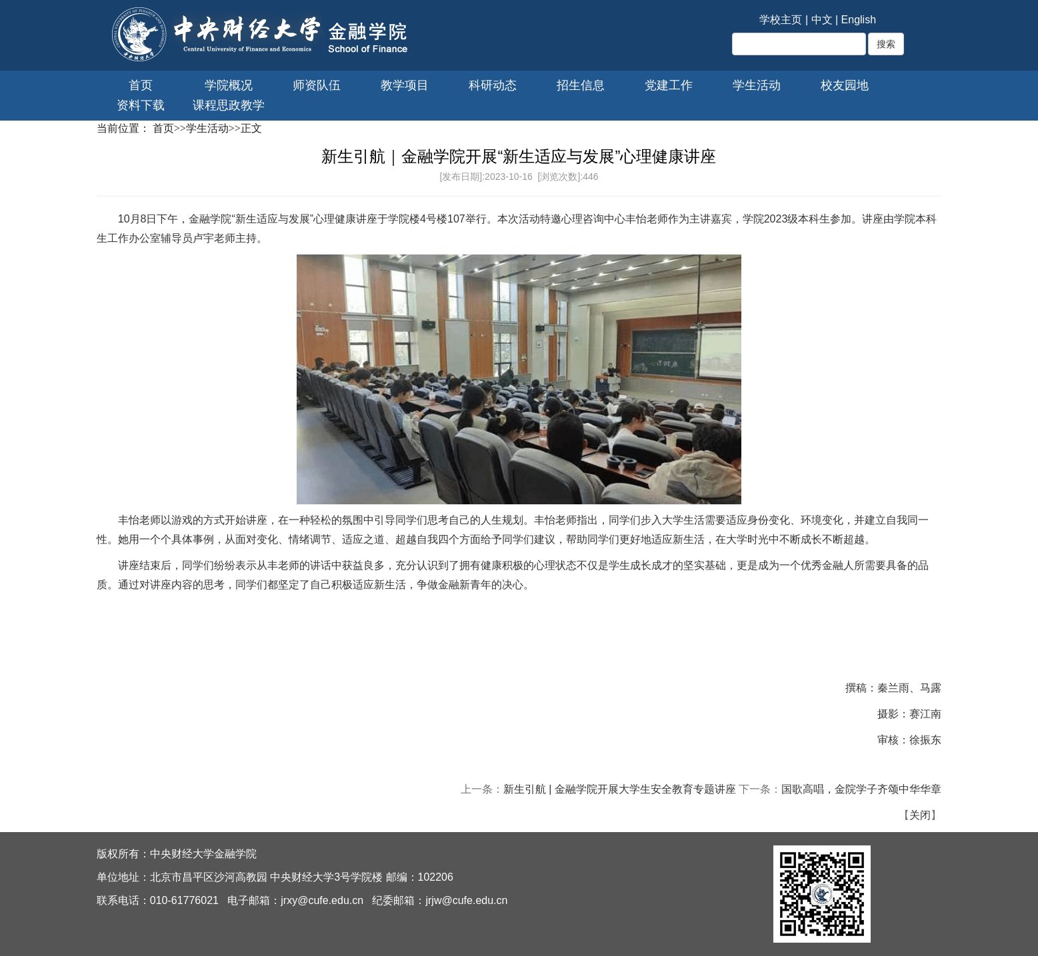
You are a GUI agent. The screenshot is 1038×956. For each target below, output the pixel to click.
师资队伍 (317, 85)
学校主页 (780, 19)
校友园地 (845, 85)
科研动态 (493, 85)
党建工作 (669, 85)
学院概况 (229, 85)
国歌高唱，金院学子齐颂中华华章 (861, 789)
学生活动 (757, 85)
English (858, 19)
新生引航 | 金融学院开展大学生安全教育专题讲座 (619, 789)
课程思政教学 (229, 105)
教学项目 (405, 85)
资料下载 (141, 105)
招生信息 (581, 85)
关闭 (920, 815)
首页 (141, 85)
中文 (822, 19)
